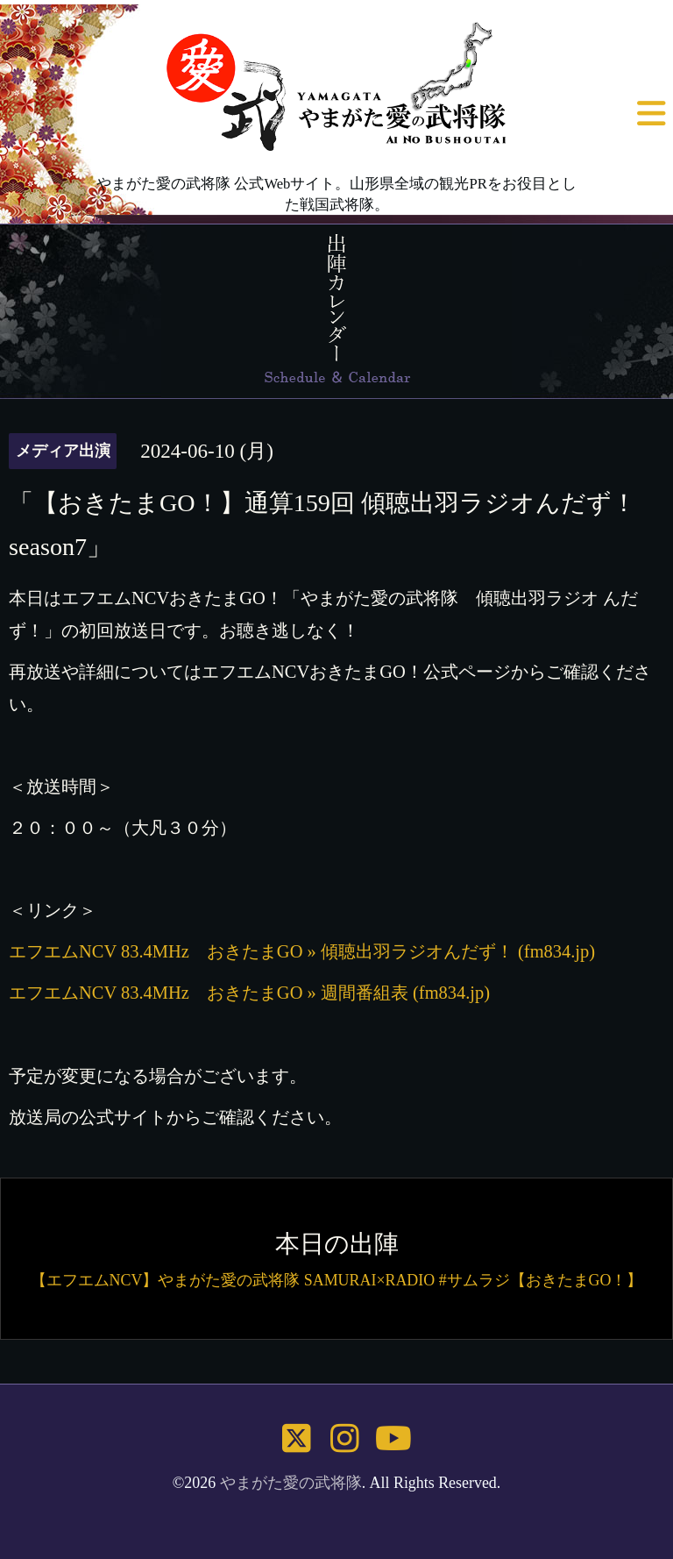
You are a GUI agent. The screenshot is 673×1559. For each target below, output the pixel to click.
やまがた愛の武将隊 (291, 1482)
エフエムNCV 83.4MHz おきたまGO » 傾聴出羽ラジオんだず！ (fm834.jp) (302, 951)
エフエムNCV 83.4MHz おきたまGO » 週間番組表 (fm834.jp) (249, 992)
